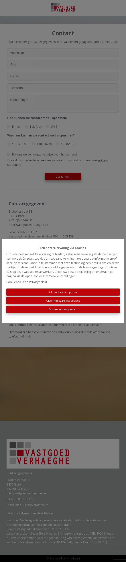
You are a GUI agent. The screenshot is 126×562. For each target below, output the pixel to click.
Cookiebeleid (15, 282)
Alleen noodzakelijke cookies (63, 300)
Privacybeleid (38, 282)
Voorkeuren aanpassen (62, 309)
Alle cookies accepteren (63, 292)
